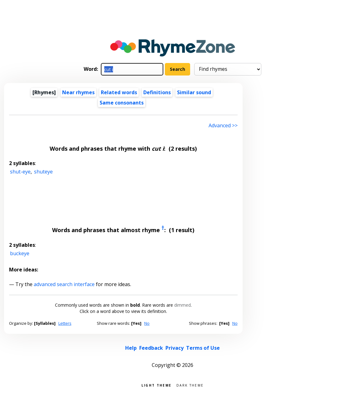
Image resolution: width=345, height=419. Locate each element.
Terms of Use (203, 347)
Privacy (174, 347)
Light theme (156, 385)
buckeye (19, 253)
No (147, 323)
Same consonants (122, 102)
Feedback (151, 347)
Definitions (157, 92)
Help (131, 347)
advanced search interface (64, 284)
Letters (64, 323)
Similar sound (194, 92)
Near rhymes (78, 92)
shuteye (43, 171)
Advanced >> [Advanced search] (223, 125)
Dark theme (190, 385)
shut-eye (20, 171)
